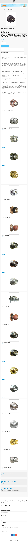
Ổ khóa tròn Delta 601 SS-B (6, 199)
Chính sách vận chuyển (4, 52)
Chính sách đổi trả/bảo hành (5, 512)
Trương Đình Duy (16, 540)
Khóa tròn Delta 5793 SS (5, 288)
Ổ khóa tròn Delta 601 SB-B (6, 181)
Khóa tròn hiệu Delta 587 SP (6, 395)
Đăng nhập (14, 0)
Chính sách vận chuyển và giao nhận (6, 510)
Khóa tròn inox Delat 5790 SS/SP (6, 146)
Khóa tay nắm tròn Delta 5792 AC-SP (7, 110)
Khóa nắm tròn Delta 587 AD (6, 324)
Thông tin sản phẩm (4, 50)
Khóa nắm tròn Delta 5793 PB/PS (6, 449)
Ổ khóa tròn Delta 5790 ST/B (6, 217)
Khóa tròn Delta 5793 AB (5, 253)
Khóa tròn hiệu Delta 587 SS (6, 431)
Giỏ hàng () (14, 2)
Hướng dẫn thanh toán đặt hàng (5, 508)
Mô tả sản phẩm (4, 49)
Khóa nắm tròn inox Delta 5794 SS (7, 128)
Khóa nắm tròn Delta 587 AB (6, 360)
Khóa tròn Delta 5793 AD (5, 235)
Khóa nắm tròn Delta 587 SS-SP (6, 467)
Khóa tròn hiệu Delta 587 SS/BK (6, 413)
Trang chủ (2, 9)
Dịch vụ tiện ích (3, 520)
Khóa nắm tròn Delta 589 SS (6, 306)
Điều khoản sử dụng (3, 517)
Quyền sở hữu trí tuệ (3, 522)
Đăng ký (14, 1)
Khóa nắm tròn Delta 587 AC (6, 342)
